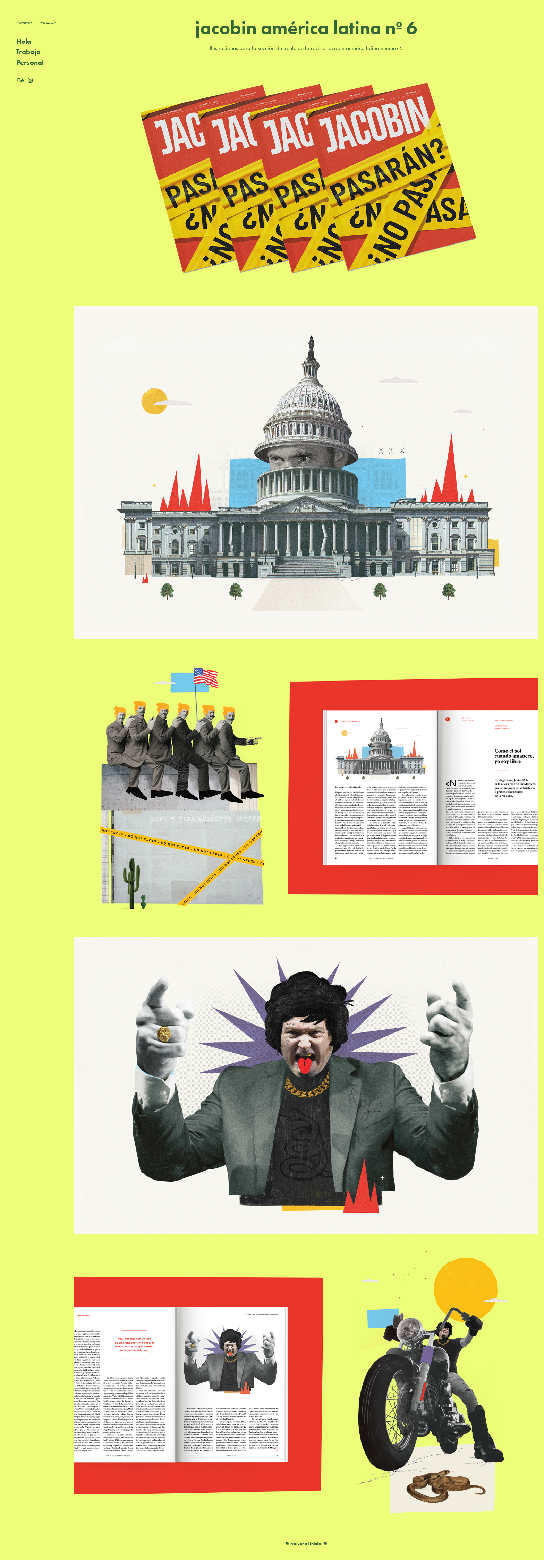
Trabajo (28, 52)
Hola (23, 41)
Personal (30, 62)
